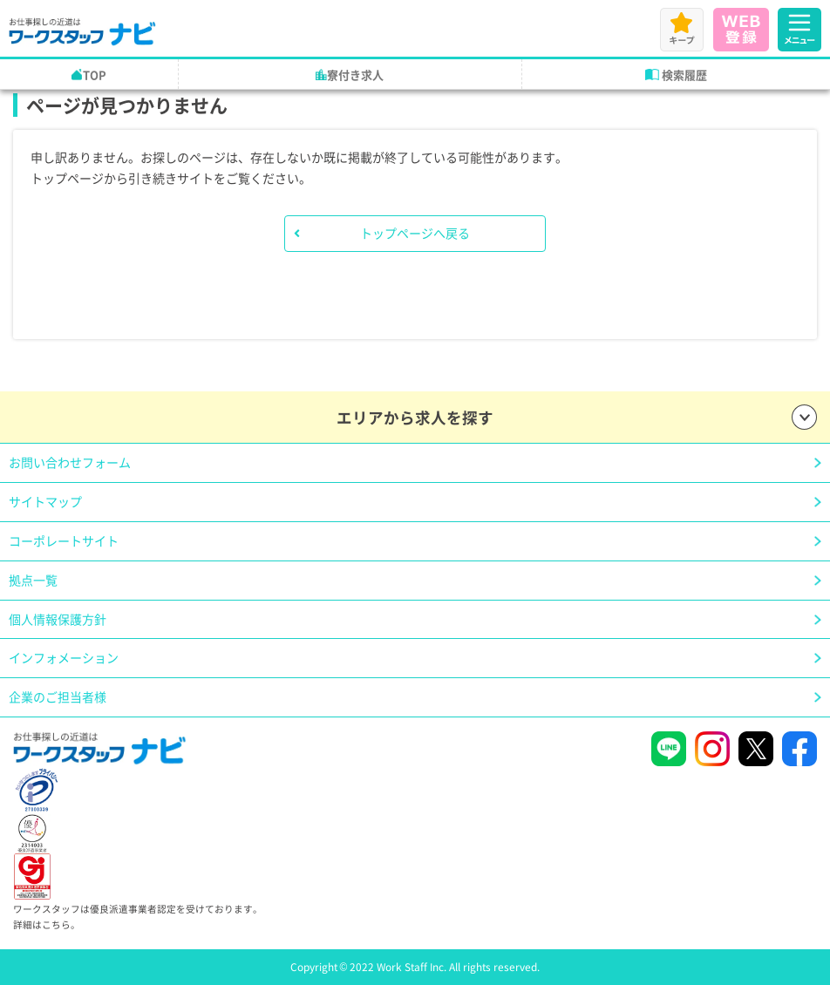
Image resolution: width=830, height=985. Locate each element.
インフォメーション (64, 657)
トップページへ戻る (415, 232)
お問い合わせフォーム (70, 462)
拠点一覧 (33, 579)
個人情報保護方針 (57, 619)
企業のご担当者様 (57, 696)
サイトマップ (45, 501)
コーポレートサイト (64, 540)
